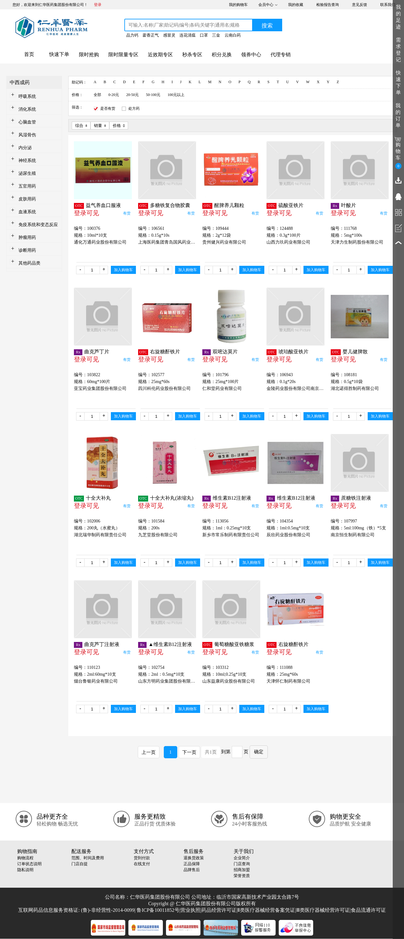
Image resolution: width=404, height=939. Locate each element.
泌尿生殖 (27, 173)
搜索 (267, 26)
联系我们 (387, 5)
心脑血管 (27, 122)
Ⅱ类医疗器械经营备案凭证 (266, 910)
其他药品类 (29, 263)
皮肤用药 (27, 199)
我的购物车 (238, 5)
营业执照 (190, 910)
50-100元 (153, 95)
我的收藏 (295, 5)
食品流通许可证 (368, 910)
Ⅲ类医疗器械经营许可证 (323, 910)
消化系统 (27, 109)
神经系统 (27, 160)
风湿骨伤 (27, 135)
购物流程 (25, 858)
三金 (216, 35)
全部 (97, 95)
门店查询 (242, 863)
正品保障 (192, 863)
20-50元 (132, 95)
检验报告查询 (327, 5)
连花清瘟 (187, 35)
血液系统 (27, 212)
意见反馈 (359, 5)
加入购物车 (123, 270)
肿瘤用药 (27, 237)
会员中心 (265, 5)
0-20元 (113, 95)
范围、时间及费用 (87, 858)
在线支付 (142, 863)
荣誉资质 (242, 875)
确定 (258, 751)
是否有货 (107, 108)
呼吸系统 (27, 96)
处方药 (134, 108)
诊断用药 (27, 250)
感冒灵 (169, 35)
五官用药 (27, 186)
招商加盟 (242, 869)
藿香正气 (150, 35)
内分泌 (25, 147)
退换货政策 (194, 858)
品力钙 (132, 35)
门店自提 (79, 863)
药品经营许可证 (218, 910)
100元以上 (176, 95)
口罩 (204, 35)
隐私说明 (25, 869)
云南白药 (233, 35)
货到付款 (142, 858)
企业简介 (242, 858)
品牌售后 (192, 869)
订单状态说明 (29, 863)
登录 (97, 5)
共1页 (211, 752)
